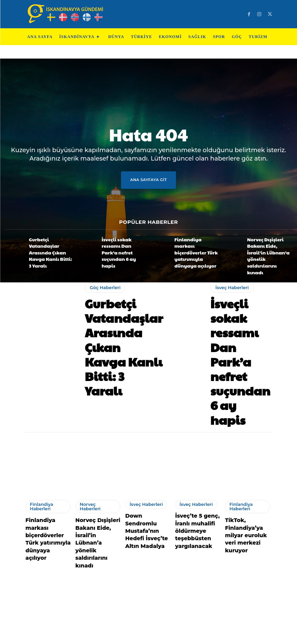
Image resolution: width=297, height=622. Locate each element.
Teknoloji (118, 614)
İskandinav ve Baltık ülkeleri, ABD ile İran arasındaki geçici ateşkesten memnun (48, 547)
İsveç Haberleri (230, 279)
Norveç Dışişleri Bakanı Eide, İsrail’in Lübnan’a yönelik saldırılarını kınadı (267, 247)
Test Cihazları (145, 614)
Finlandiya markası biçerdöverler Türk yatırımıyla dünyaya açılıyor (192, 247)
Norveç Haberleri (95, 413)
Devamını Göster (148, 579)
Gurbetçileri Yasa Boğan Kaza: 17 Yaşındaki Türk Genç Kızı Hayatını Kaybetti (97, 544)
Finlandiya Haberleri (39, 415)
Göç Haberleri (103, 279)
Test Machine (179, 614)
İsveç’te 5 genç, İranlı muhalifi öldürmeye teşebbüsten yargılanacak (193, 435)
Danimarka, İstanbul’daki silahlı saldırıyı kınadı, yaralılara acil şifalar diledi (198, 547)
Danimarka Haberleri (40, 523)
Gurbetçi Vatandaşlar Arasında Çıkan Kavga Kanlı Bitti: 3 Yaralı (48, 247)
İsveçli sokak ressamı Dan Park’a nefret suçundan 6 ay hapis (123, 247)
